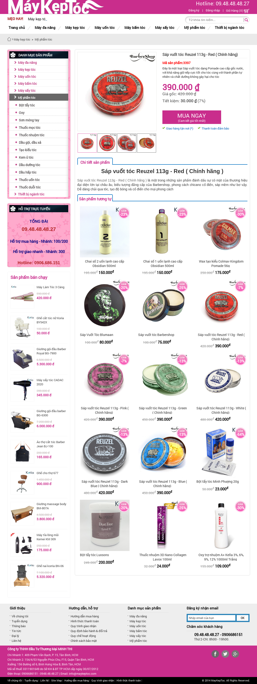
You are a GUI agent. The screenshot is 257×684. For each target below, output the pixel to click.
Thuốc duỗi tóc (30, 187)
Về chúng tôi (20, 616)
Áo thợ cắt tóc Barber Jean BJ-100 (51, 444)
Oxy (21, 112)
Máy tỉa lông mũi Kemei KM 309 (47, 537)
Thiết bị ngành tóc (31, 194)
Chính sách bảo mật (84, 641)
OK (242, 618)
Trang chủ (17, 27)
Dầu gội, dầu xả (30, 142)
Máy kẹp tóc (26, 69)
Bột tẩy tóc (27, 105)
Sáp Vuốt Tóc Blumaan (96, 334)
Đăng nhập (213, 10)
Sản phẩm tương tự (95, 198)
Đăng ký (193, 10)
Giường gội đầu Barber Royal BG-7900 (51, 351)
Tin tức (16, 631)
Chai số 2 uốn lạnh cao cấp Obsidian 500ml (104, 263)
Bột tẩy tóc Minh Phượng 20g (217, 481)
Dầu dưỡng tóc (29, 165)
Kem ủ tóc (26, 157)
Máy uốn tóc (27, 76)
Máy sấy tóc (26, 90)
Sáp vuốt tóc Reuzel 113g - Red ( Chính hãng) (221, 336)
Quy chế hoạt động (83, 636)
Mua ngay (191, 117)
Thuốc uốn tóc (29, 180)
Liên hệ (16, 641)
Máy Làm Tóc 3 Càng (50, 287)
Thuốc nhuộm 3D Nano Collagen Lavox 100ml (162, 557)
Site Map (56, 680)
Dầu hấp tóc (27, 172)
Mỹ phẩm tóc (26, 98)
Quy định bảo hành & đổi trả (89, 631)
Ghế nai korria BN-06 (50, 566)
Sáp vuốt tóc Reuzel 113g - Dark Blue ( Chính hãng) (105, 483)
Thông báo (19, 626)
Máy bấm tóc (27, 83)
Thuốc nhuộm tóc (31, 135)
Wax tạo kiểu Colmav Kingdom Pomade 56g (221, 263)
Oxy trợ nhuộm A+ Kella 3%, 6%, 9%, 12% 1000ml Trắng (221, 557)
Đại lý (15, 636)
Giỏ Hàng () (237, 10)
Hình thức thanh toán (85, 621)
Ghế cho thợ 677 (47, 473)
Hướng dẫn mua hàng (85, 616)
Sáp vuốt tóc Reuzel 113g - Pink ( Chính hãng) (105, 410)
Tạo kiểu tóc (27, 150)
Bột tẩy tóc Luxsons (94, 555)
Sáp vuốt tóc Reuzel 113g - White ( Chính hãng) (221, 410)
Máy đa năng (27, 62)
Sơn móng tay (29, 120)
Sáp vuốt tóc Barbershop (156, 334)
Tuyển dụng (19, 621)
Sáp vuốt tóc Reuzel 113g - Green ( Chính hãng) (163, 410)
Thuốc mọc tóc (29, 127)
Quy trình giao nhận (83, 626)
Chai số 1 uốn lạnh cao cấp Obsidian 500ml (162, 263)
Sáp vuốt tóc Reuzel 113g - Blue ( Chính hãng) (163, 483)
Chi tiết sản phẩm (95, 162)
